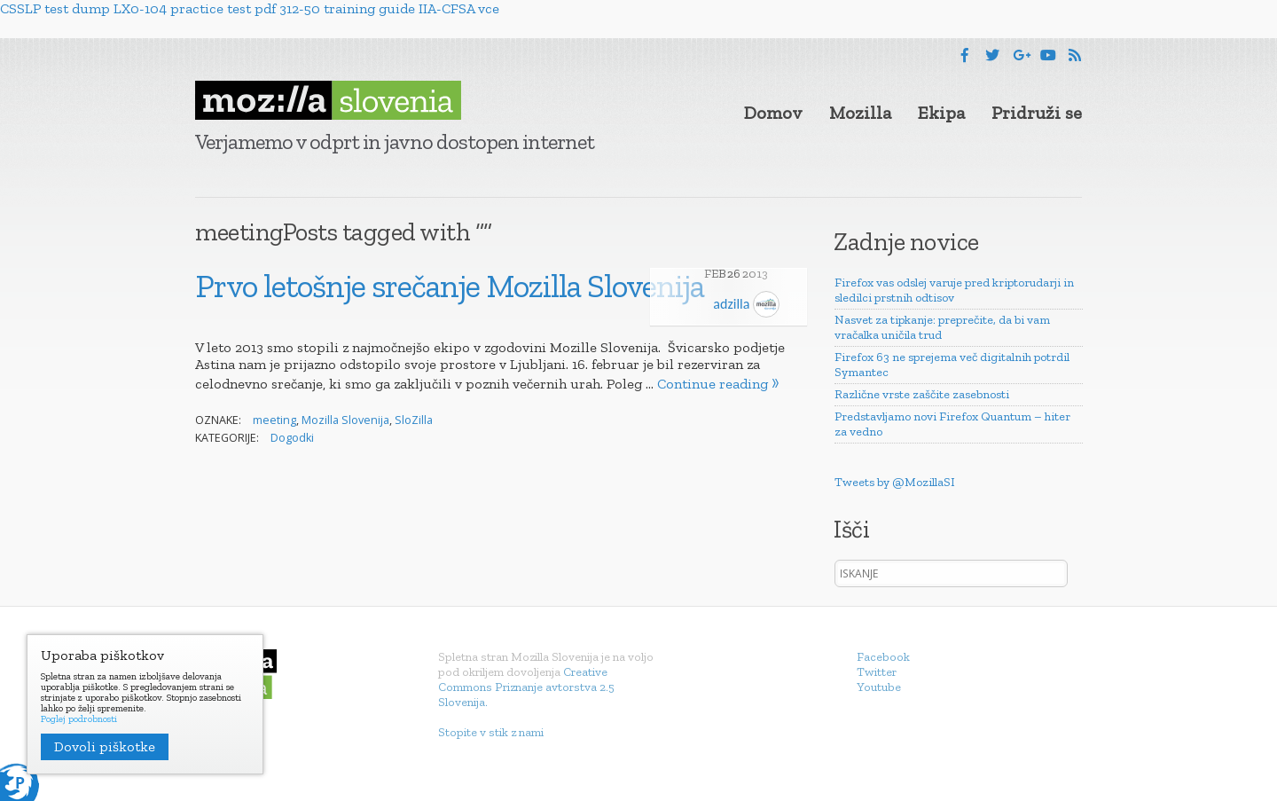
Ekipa (941, 112)
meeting (274, 420)
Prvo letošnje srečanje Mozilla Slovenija (449, 285)
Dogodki (292, 437)
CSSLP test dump (55, 8)
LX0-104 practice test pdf (195, 8)
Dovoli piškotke (104, 746)
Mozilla (860, 112)
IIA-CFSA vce (459, 8)
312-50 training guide (347, 8)
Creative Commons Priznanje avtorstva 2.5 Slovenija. (526, 687)
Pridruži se (1036, 112)
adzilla (746, 303)
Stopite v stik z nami (491, 732)
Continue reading (712, 383)
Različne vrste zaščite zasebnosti (921, 394)
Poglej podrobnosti (79, 719)
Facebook (883, 656)
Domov (773, 112)
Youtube (879, 687)
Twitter (877, 671)
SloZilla (414, 420)
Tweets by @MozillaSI (894, 482)
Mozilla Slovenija (345, 420)
